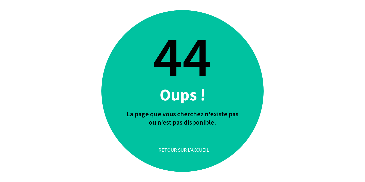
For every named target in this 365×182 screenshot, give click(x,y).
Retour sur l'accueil (183, 150)
